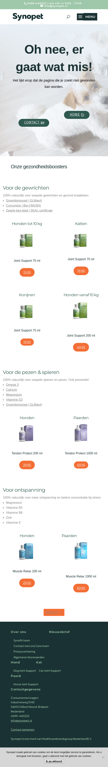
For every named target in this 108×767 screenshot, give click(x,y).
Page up (52, 612)
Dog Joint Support (24, 670)
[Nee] (103, 757)
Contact (32, 122)
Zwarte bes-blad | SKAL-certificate (29, 210)
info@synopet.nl (21, 720)
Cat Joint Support (50, 670)
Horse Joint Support (25, 684)
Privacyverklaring (24, 651)
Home (75, 114)
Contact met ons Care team (31, 646)
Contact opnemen (22, 729)
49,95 (81, 347)
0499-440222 (37, 3)
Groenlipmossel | (18, 200)
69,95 (81, 465)
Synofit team (21, 640)
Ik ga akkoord (54, 761)
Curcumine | (14, 205)
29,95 (27, 465)
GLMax (35, 200)
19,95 (27, 272)
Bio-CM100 (31, 205)
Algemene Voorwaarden (28, 657)
